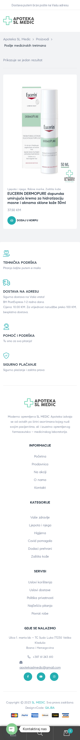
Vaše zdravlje (40, 517)
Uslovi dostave (40, 590)
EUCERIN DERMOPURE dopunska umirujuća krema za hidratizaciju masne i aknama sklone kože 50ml (36, 198)
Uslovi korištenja (40, 582)
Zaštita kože (53, 189)
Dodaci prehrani (40, 549)
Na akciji (40, 472)
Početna (40, 456)
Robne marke (36, 189)
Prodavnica (40, 464)
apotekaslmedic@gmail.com (40, 667)
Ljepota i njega (16, 189)
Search (40, 733)
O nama (40, 480)
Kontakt (40, 488)
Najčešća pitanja (40, 606)
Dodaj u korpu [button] (27, 220)
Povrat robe (40, 613)
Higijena (40, 533)
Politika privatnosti (40, 598)
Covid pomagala (40, 541)
